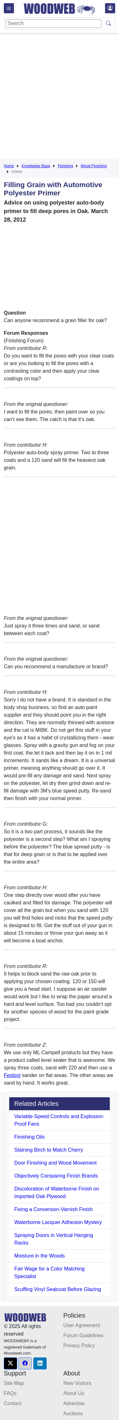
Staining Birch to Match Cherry (48, 1150)
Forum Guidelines (83, 1335)
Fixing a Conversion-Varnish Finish (53, 1209)
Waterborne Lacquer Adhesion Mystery (58, 1222)
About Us (73, 1393)
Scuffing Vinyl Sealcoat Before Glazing (57, 1289)
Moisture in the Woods (39, 1255)
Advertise (74, 1403)
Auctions (73, 1413)
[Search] (54, 23)
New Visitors (77, 1383)
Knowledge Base (36, 166)
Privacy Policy (79, 1345)
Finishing (65, 166)
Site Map (14, 1383)
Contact (12, 1403)
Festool (12, 1075)
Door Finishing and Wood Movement (55, 1163)
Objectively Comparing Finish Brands (56, 1175)
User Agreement (81, 1325)
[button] (10, 1363)
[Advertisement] (59, 97)
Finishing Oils (29, 1137)
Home (9, 166)
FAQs (10, 1393)
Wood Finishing (94, 166)
